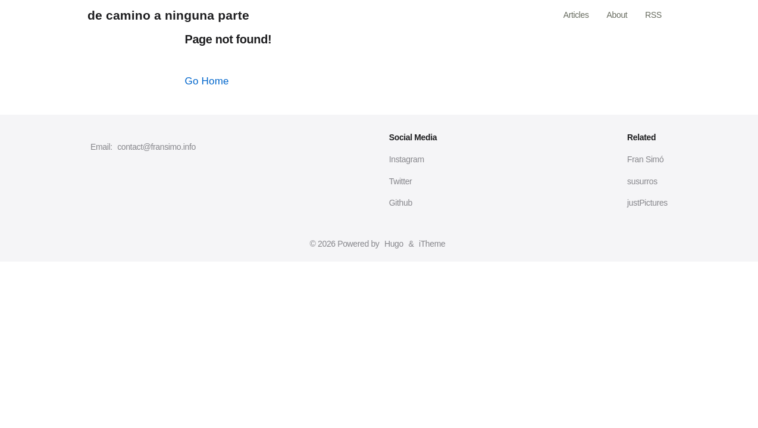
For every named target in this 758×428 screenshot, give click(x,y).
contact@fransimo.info (156, 147)
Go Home (207, 81)
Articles (576, 15)
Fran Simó (645, 159)
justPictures (647, 202)
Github (400, 202)
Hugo (393, 243)
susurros (642, 181)
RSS (653, 15)
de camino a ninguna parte (168, 15)
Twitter (400, 181)
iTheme (432, 243)
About (617, 15)
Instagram (406, 159)
